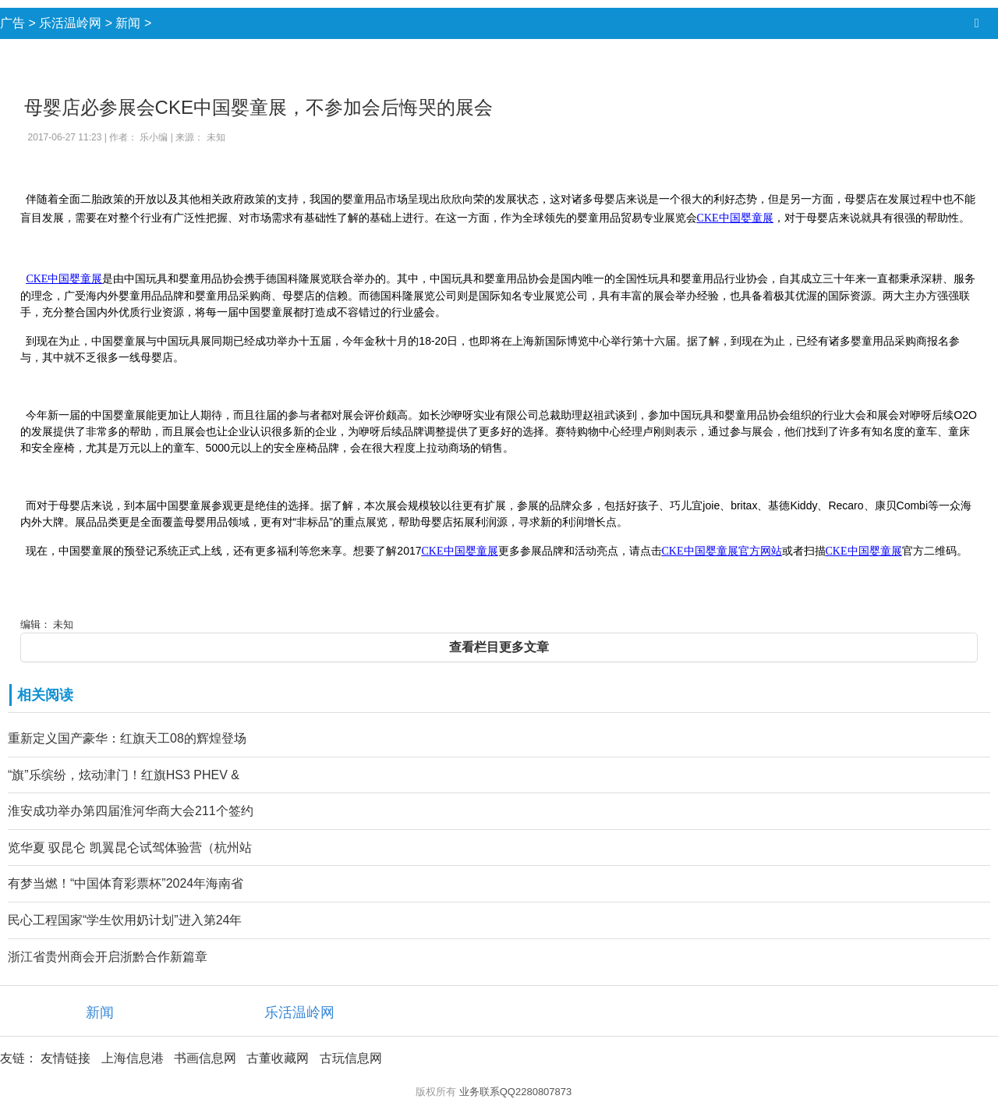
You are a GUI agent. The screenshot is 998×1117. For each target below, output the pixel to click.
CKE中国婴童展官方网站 (722, 551)
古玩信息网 (351, 1058)
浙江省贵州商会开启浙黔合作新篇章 (107, 956)
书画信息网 (205, 1058)
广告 (12, 23)
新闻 (127, 23)
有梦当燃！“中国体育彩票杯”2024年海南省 (125, 883)
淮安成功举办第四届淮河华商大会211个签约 (130, 810)
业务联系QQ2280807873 (515, 1091)
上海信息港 (132, 1058)
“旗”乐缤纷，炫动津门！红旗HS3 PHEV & (123, 775)
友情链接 (65, 1058)
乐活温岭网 (70, 23)
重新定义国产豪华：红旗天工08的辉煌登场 (127, 738)
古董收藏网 (277, 1058)
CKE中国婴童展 (735, 218)
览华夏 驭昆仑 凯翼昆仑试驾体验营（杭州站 (130, 847)
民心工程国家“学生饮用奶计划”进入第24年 (125, 920)
